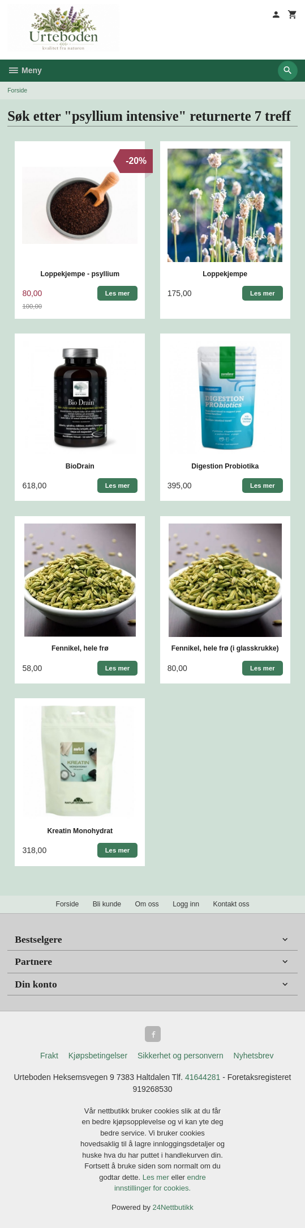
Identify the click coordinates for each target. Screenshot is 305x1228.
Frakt (49, 1055)
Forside (17, 90)
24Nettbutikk (173, 1207)
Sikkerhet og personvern (181, 1055)
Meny (24, 70)
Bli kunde (107, 904)
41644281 (202, 1077)
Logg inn (186, 904)
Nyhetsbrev (254, 1055)
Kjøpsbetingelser (97, 1055)
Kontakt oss (231, 904)
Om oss (147, 904)
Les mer (157, 1177)
